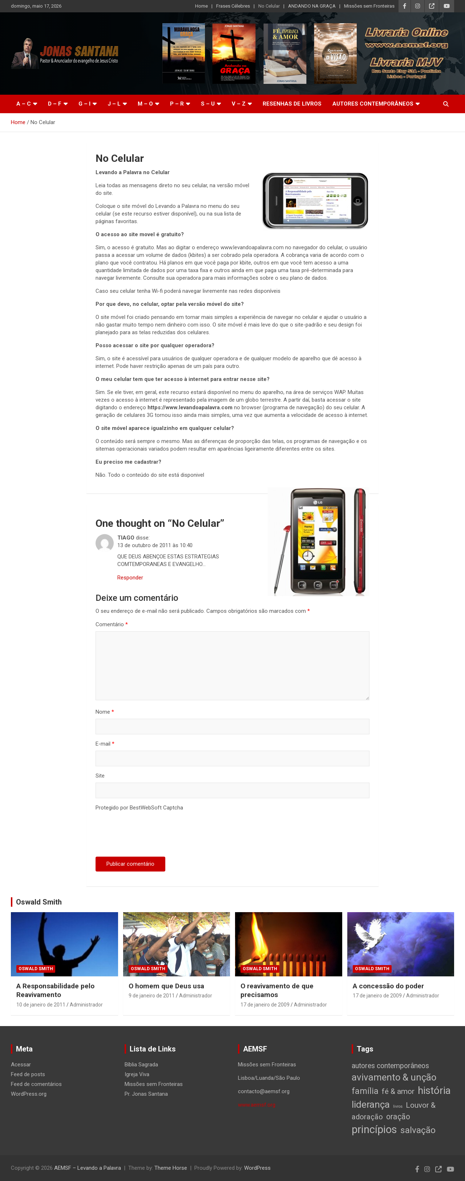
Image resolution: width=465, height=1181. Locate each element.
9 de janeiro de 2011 (152, 995)
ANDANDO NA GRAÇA (312, 6)
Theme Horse (170, 1168)
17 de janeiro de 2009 (265, 1005)
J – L (114, 104)
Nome (105, 712)
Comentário (112, 624)
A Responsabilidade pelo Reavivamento (55, 990)
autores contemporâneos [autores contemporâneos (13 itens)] (390, 1066)
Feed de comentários (36, 1084)
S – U (208, 104)
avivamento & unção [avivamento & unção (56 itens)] (394, 1077)
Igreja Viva (137, 1074)
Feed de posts (28, 1074)
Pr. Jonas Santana (146, 1094)
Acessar (21, 1064)
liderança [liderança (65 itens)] (371, 1104)
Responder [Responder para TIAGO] (130, 577)
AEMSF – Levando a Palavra (87, 1168)
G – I (84, 104)
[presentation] (151, 835)
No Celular (269, 6)
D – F (54, 104)
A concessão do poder (388, 986)
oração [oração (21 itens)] (398, 1116)
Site (100, 775)
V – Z (239, 104)
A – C (23, 104)
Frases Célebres (233, 6)
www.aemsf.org (256, 1105)
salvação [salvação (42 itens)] (418, 1130)
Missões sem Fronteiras (369, 6)
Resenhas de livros (292, 104)
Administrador (86, 1005)
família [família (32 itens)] (365, 1091)
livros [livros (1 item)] (398, 1106)
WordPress (257, 1168)
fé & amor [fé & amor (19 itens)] (398, 1091)
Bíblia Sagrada (141, 1064)
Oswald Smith (39, 902)
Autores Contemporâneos (372, 104)
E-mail (105, 744)
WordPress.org (28, 1094)
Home (201, 6)
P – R (177, 104)
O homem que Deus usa (166, 986)
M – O (145, 104)
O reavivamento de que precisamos (277, 990)
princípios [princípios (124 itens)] (374, 1129)
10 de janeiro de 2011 (40, 1005)
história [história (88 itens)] (434, 1090)
